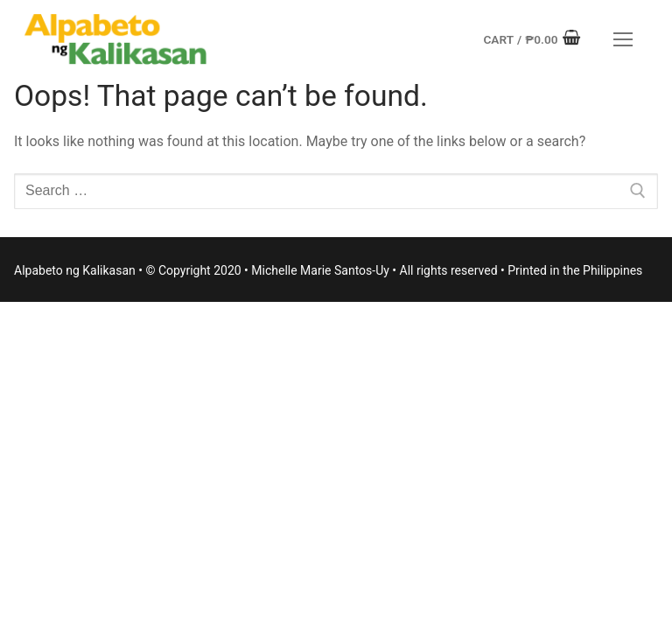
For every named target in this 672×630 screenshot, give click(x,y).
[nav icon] (623, 39)
